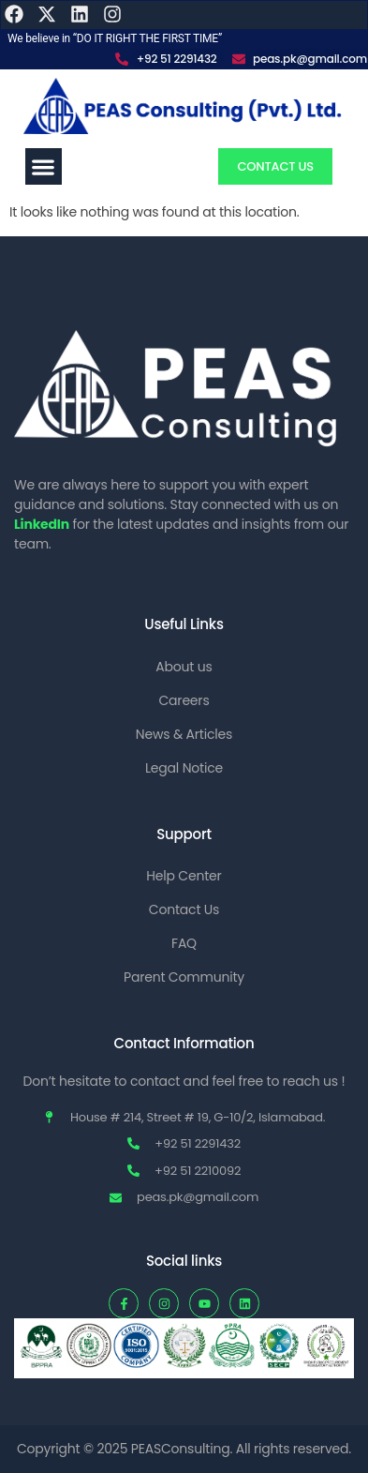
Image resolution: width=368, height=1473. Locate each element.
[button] (43, 166)
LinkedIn (41, 524)
